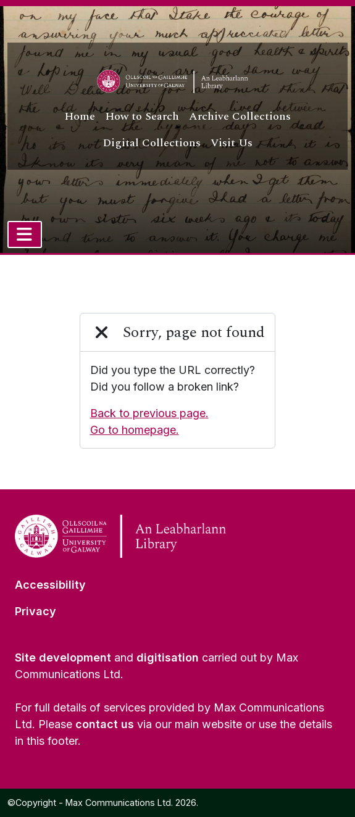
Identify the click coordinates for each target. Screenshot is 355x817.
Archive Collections (240, 116)
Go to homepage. (134, 429)
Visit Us (232, 143)
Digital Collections (151, 143)
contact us (104, 724)
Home (79, 116)
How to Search (142, 116)
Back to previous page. (149, 413)
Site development (63, 657)
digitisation (167, 657)
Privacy (35, 611)
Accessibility (50, 584)
